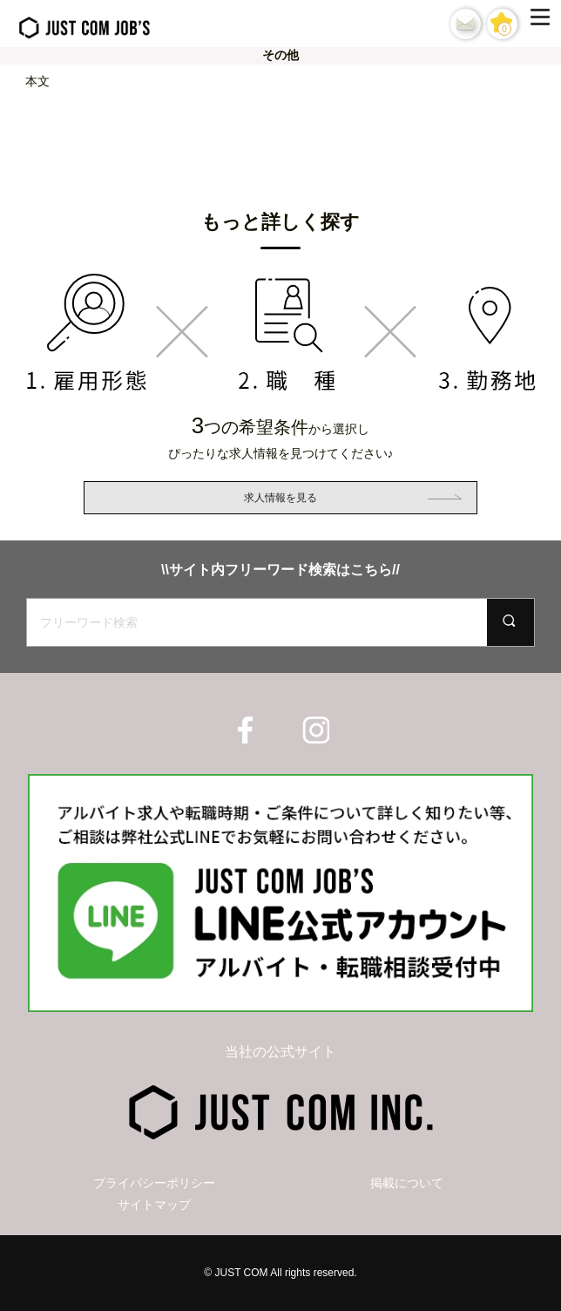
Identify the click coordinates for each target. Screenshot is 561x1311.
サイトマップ (154, 1205)
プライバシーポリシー (154, 1183)
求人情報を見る (280, 498)
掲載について (406, 1183)
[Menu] (543, 23)
